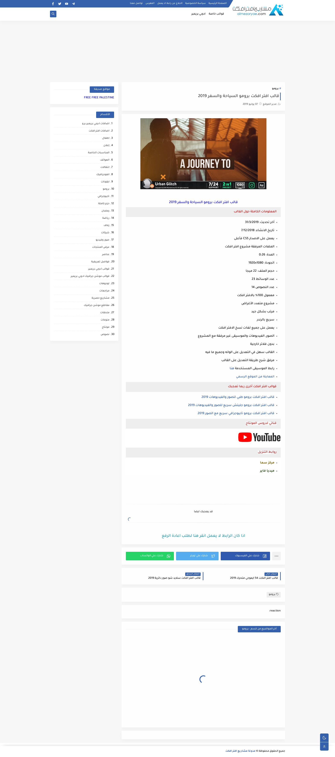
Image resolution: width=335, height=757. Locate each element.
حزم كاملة (103, 203)
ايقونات (105, 182)
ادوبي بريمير (198, 14)
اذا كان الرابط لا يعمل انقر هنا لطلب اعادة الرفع (203, 536)
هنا (232, 368)
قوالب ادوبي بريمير (98, 269)
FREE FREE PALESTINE (99, 97)
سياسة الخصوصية (195, 3)
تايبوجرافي (103, 196)
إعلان (106, 145)
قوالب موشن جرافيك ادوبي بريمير (90, 276)
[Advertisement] (167, 50)
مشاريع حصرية (100, 298)
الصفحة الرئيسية (218, 3)
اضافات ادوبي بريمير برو (95, 123)
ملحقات (104, 312)
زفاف (106, 225)
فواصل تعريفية (100, 262)
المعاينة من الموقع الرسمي (255, 376)
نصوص (105, 334)
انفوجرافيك (102, 174)
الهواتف (104, 160)
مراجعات (104, 291)
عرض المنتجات (100, 247)
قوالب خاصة (216, 14)
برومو (275, 88)
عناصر (105, 254)
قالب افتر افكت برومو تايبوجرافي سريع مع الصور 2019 (236, 413)
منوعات (105, 320)
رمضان (105, 211)
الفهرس (149, 3)
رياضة (105, 218)
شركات (105, 233)
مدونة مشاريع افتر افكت (240, 751)
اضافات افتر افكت (99, 131)
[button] (245, 556)
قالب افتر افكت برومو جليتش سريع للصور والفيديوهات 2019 (231, 405)
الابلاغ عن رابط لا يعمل (169, 3)
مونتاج (105, 327)
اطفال (105, 138)
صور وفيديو (102, 240)
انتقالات (104, 167)
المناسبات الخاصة (98, 153)
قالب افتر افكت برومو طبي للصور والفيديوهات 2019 (237, 397)
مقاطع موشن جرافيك (96, 305)
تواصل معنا (136, 3)
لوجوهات (104, 283)
